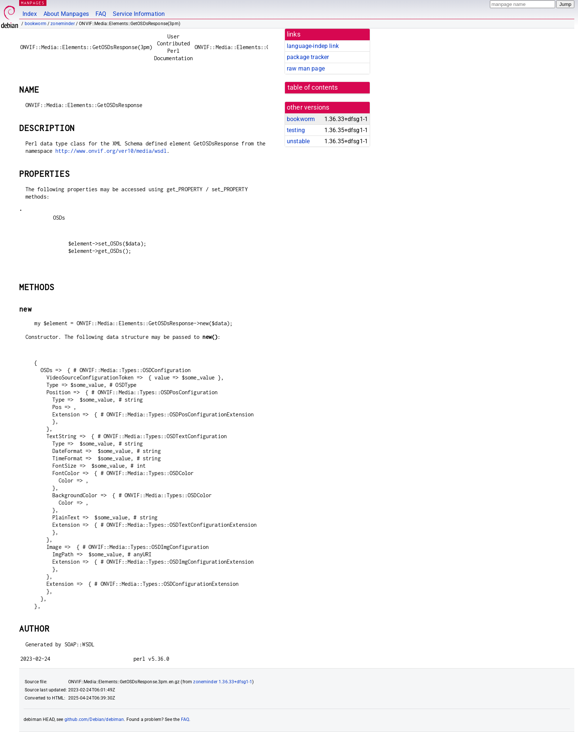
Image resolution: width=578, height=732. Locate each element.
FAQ (100, 13)
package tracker (308, 57)
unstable (298, 141)
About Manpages (66, 13)
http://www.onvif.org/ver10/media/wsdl (111, 151)
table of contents (313, 87)
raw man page (306, 68)
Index (29, 13)
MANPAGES (33, 2)
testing (296, 130)
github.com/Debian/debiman (94, 719)
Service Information (139, 13)
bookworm (35, 23)
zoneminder (63, 23)
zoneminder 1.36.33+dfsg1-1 (222, 681)
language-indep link (313, 45)
